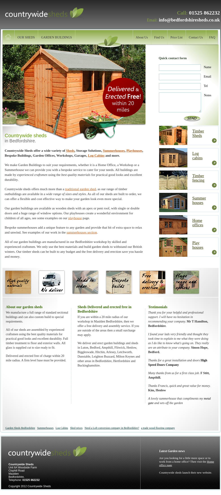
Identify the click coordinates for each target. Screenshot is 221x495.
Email (207, 76)
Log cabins (197, 155)
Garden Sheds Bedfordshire (20, 428)
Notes (207, 95)
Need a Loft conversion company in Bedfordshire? (111, 428)
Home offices (197, 222)
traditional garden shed (80, 189)
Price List (176, 37)
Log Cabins (96, 155)
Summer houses (199, 200)
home (8, 37)
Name (207, 67)
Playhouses (134, 150)
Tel (206, 86)
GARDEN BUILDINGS (56, 37)
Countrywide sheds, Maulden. (52, 452)
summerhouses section (82, 232)
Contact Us (196, 37)
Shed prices (76, 428)
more (214, 140)
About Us (142, 37)
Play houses (197, 245)
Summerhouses (114, 150)
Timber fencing (198, 178)
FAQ (212, 37)
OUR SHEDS (26, 37)
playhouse (75, 218)
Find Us (159, 37)
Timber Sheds (198, 133)
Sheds (70, 150)
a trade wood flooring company (158, 428)
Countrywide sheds (48, 14)
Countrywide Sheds (39, 486)
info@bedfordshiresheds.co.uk (189, 20)
